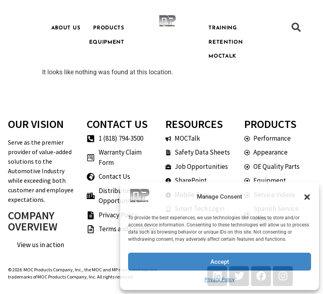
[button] (307, 197)
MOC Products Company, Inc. (52, 270)
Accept (219, 261)
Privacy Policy (219, 279)
